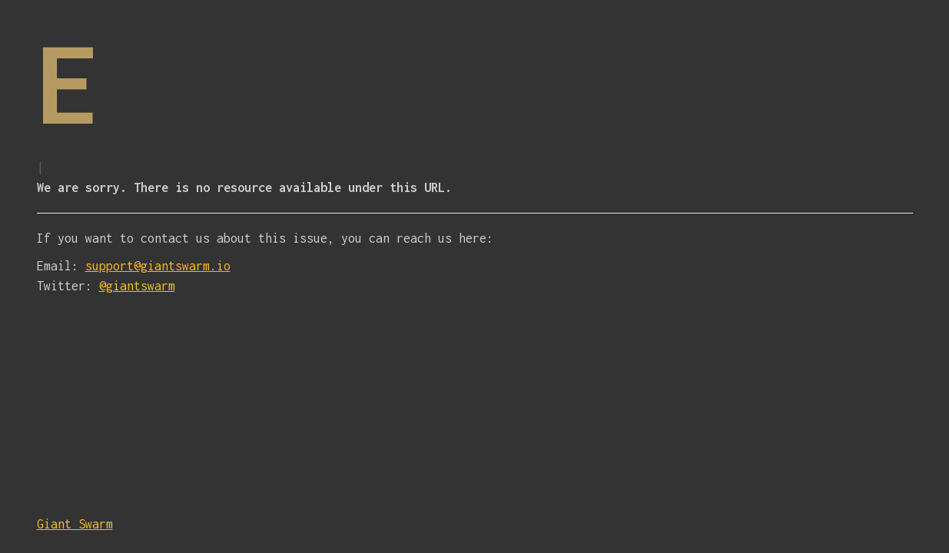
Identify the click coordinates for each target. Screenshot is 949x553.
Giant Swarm (75, 524)
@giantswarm (137, 286)
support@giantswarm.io (158, 266)
